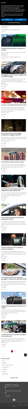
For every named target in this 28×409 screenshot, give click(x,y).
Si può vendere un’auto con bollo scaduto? (12, 162)
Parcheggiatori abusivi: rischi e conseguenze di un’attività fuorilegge (13, 75)
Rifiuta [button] (7, 19)
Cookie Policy (14, 406)
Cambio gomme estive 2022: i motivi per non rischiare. (13, 49)
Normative (7, 29)
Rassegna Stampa (5, 374)
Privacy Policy (25, 404)
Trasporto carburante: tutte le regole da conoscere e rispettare (12, 248)
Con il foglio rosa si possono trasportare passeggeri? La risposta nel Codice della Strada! (14, 278)
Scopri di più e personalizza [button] (14, 22)
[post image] (14, 40)
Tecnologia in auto (5, 367)
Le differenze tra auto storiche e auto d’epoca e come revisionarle (13, 335)
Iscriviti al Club (14, 377)
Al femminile (4, 371)
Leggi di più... (4, 31)
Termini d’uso (19, 404)
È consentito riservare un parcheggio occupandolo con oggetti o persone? (11, 134)
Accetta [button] (20, 19)
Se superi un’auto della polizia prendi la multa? (13, 105)
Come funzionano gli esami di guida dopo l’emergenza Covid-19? (12, 218)
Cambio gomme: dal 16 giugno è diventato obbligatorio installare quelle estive (12, 189)
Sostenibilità (4, 369)
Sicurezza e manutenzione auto (14, 29)
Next (16, 351)
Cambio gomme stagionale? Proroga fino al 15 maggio (13, 306)
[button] (13, 72)
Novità (3, 29)
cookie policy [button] (16, 7)
